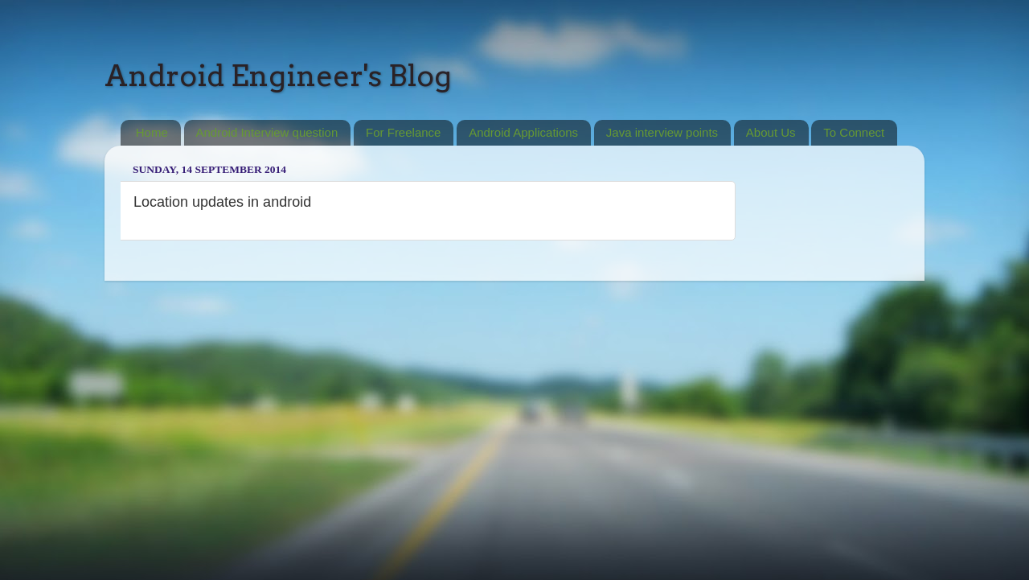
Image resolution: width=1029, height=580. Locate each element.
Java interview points (662, 132)
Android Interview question (267, 132)
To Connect (853, 132)
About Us (771, 132)
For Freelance (403, 132)
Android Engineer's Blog (278, 75)
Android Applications (523, 132)
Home (152, 132)
